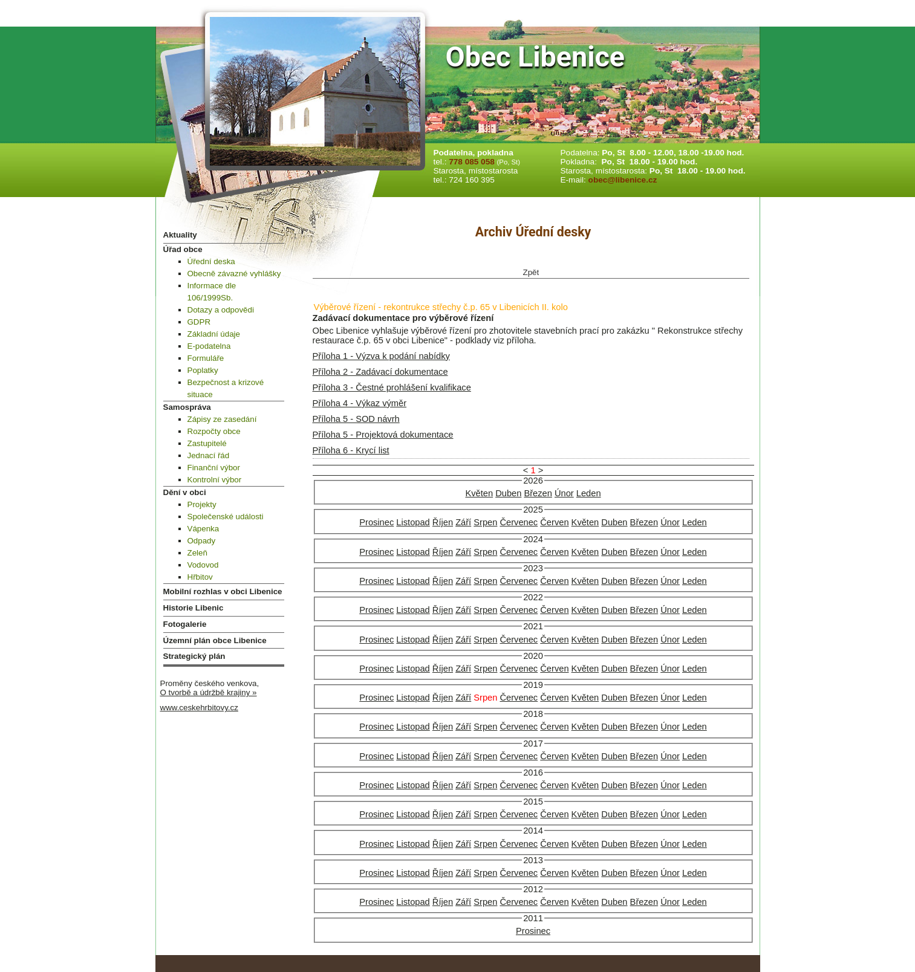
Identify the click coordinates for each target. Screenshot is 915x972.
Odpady (201, 540)
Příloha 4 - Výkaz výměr (360, 403)
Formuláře (205, 358)
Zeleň (197, 552)
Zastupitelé (207, 443)
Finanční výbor (213, 467)
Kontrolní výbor (214, 479)
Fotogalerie (185, 624)
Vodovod (203, 564)
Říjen (442, 522)
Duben (508, 493)
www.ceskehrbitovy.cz (199, 707)
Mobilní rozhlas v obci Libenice (222, 591)
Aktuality (180, 234)
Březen (538, 493)
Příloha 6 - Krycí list (351, 450)
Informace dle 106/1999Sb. (211, 291)
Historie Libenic (193, 607)
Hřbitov (200, 577)
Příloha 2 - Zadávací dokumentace (380, 372)
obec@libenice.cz (622, 179)
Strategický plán (194, 656)
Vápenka (203, 528)
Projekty (202, 504)
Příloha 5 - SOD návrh (356, 419)
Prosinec (376, 522)
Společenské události (225, 516)
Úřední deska (211, 261)
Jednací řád (208, 455)
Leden (588, 493)
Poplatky (202, 370)
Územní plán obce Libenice (215, 640)
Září (463, 522)
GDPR (199, 321)
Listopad (412, 522)
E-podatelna (209, 346)
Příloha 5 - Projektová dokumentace (383, 434)
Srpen (485, 522)
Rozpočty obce (214, 431)
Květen (479, 493)
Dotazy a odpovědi (220, 309)
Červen (554, 522)
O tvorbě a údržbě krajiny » (208, 692)
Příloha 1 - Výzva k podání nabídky (381, 356)
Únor (564, 493)
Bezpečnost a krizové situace (225, 388)
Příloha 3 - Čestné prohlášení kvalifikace (392, 387)
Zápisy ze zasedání (222, 419)
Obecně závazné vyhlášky (234, 273)
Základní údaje (213, 334)
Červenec (519, 522)
